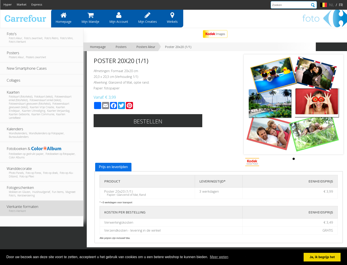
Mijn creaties (147, 18)
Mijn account (118, 18)
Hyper (8, 4)
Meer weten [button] (219, 257)
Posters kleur (145, 47)
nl (331, 4)
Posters (121, 47)
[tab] (113, 167)
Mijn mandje (90, 18)
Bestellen (147, 121)
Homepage (63, 18)
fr (341, 4)
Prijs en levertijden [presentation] (113, 167)
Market (21, 4)
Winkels (172, 18)
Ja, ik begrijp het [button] (322, 257)
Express (36, 4)
